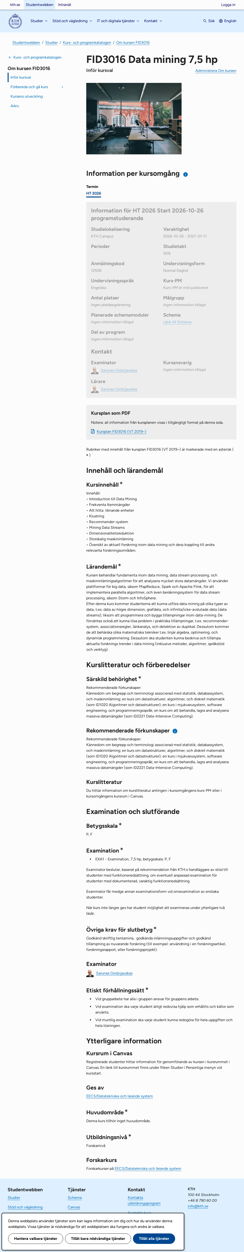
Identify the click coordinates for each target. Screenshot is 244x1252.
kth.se (15, 4)
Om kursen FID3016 (133, 42)
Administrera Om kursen (215, 70)
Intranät (64, 4)
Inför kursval (20, 77)
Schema (75, 1197)
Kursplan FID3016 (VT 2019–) (121, 431)
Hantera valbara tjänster (35, 1238)
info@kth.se (198, 1206)
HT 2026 (93, 193)
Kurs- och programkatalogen (87, 42)
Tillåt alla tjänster (154, 1238)
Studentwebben (39, 4)
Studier (51, 42)
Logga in (228, 4)
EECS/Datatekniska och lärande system (119, 1096)
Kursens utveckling (26, 96)
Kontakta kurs (139, 1213)
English (230, 21)
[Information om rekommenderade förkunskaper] (175, 731)
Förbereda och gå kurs (29, 87)
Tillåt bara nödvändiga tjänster (98, 1238)
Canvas (74, 1207)
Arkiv (14, 106)
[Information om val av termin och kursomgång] (185, 174)
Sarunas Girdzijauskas (114, 973)
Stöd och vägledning (25, 1207)
